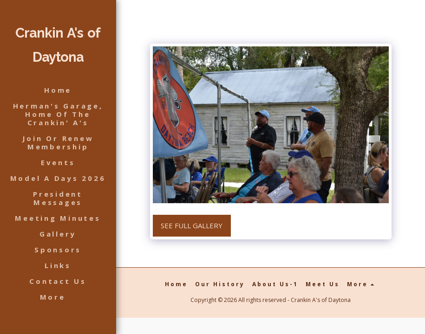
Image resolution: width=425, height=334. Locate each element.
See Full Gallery (191, 225)
